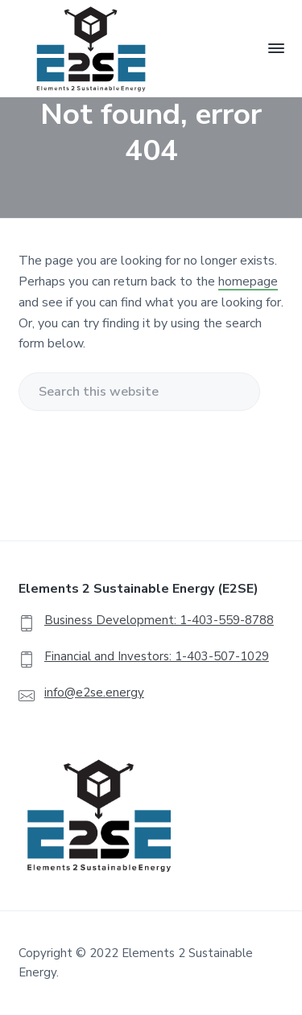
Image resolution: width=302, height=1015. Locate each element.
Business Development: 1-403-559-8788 (159, 620)
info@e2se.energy (94, 692)
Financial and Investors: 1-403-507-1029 (156, 656)
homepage (248, 281)
